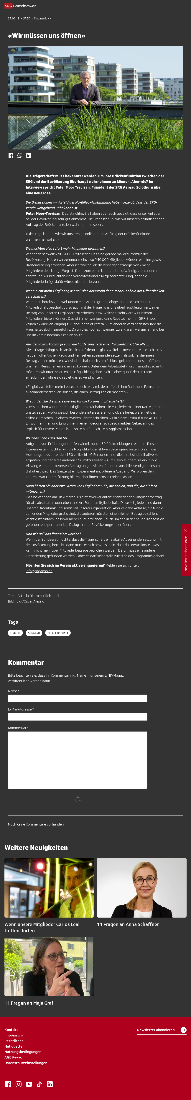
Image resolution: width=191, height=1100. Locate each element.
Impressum (13, 1035)
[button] (184, 6)
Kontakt (11, 1030)
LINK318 (15, 632)
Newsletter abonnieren (162, 1030)
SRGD (26, 18)
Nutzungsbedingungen (22, 1052)
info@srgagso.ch (39, 571)
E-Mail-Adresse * (21, 709)
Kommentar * (18, 728)
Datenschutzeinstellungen (25, 1063)
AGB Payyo (13, 1057)
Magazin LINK (42, 18)
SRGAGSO (34, 632)
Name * (13, 691)
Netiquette (13, 1046)
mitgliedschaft (58, 632)
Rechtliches (13, 1041)
